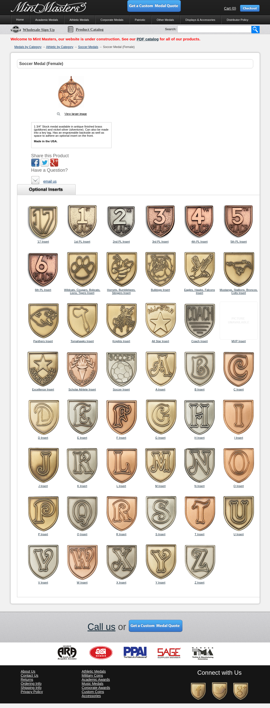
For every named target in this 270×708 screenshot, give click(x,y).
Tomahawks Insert (82, 341)
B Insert (199, 389)
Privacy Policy (32, 692)
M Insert (160, 485)
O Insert (238, 485)
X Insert (121, 582)
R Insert (121, 534)
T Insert (199, 534)
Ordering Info (31, 684)
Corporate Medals (112, 19)
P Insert (43, 534)
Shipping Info (31, 688)
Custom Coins (93, 692)
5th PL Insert (239, 241)
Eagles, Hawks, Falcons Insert (199, 291)
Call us (101, 627)
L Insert (121, 485)
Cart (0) (230, 8)
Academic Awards (96, 680)
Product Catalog (85, 29)
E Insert (82, 437)
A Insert (160, 389)
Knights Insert (121, 341)
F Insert (121, 437)
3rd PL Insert (160, 241)
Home (20, 19)
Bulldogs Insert (160, 289)
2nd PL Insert (121, 241)
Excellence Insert (43, 389)
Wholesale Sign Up (33, 29)
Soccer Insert (121, 389)
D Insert (43, 437)
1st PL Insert (82, 241)
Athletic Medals (79, 19)
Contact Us (29, 675)
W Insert (82, 582)
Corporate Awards (96, 688)
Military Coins (92, 675)
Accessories (91, 696)
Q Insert (82, 534)
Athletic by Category (59, 47)
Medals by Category (28, 47)
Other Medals (165, 19)
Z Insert (199, 582)
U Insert (239, 534)
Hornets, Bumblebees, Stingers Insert (121, 291)
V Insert (43, 582)
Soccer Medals (88, 47)
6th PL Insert (43, 289)
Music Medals (93, 684)
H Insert (200, 437)
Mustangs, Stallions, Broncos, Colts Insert (239, 291)
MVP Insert (239, 341)
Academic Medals (46, 19)
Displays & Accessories (200, 19)
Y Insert (160, 582)
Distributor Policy (237, 19)
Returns (27, 680)
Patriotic (140, 19)
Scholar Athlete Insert (82, 389)
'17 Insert (43, 241)
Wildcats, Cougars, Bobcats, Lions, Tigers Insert (82, 291)
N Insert (200, 485)
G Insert (160, 437)
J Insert (43, 485)
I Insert (238, 437)
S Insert (160, 534)
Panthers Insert (43, 341)
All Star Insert (160, 341)
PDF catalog (148, 39)
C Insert (239, 389)
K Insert (82, 485)
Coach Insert (199, 341)
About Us (28, 671)
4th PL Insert (200, 241)
